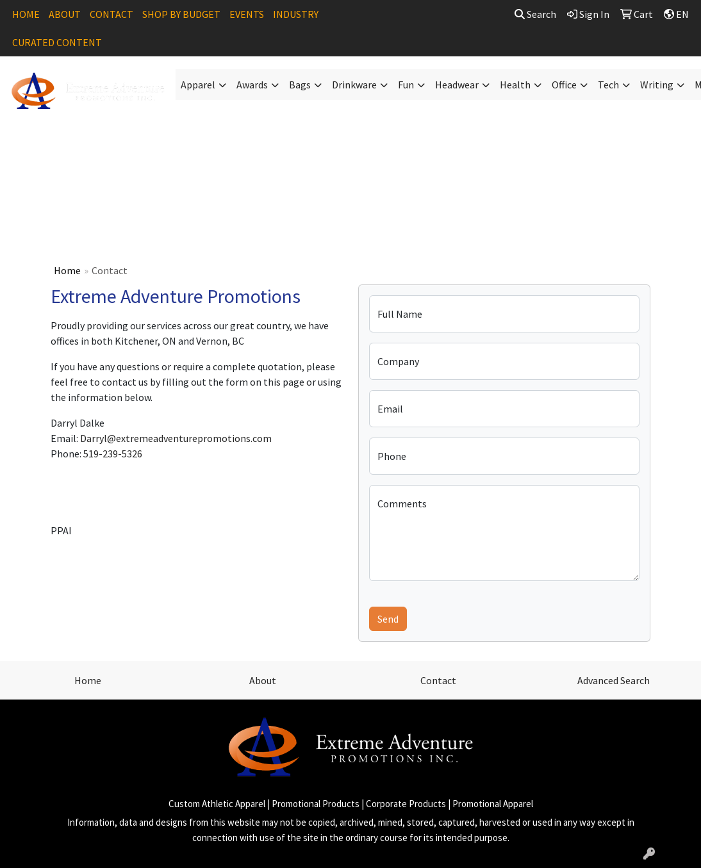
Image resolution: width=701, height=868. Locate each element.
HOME (26, 14)
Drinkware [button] (354, 84)
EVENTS (246, 14)
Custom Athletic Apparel (217, 804)
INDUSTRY (295, 14)
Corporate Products (406, 804)
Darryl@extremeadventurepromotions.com (176, 438)
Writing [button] (656, 84)
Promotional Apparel (492, 804)
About (262, 680)
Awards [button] (252, 84)
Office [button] (564, 84)
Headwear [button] (457, 84)
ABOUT (65, 14)
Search (535, 14)
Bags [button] (300, 84)
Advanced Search (613, 680)
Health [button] (515, 84)
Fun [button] (406, 84)
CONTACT (111, 14)
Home (67, 270)
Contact (438, 680)
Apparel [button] (198, 84)
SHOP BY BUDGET (181, 14)
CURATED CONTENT (57, 42)
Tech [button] (608, 84)
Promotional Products (315, 804)
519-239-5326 (112, 453)
